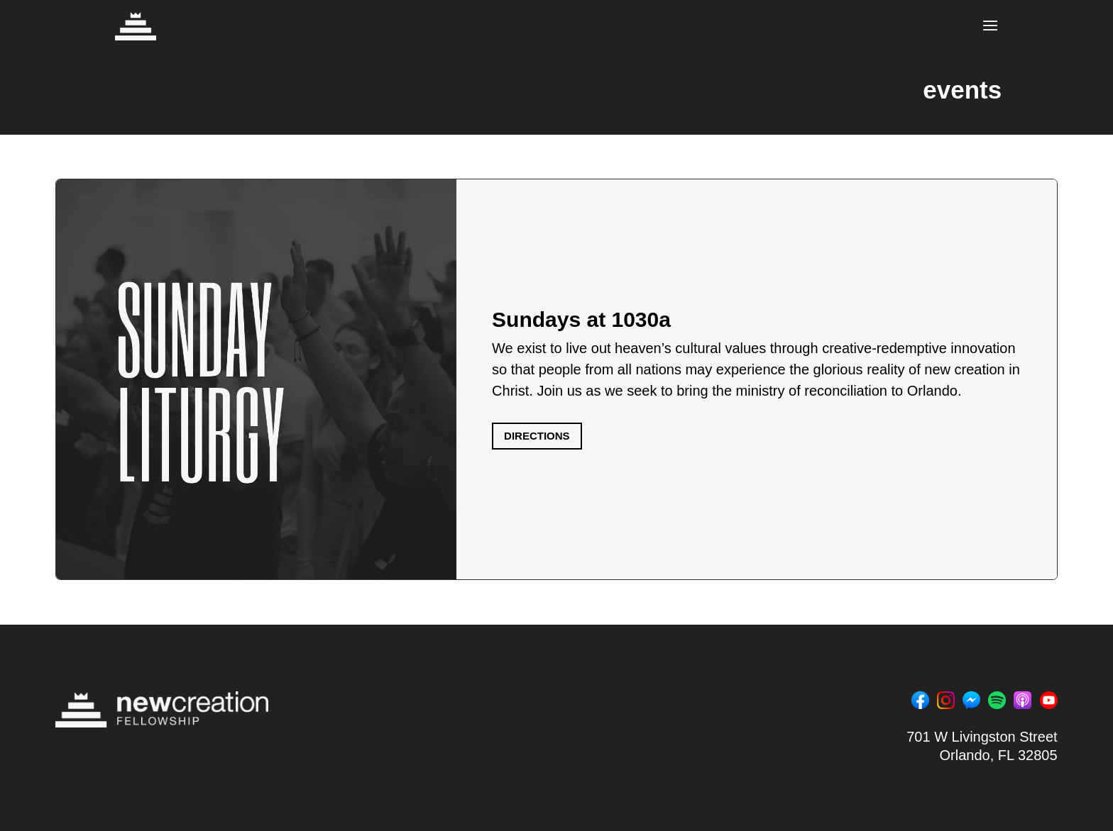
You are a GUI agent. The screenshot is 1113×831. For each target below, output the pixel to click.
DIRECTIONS (537, 436)
